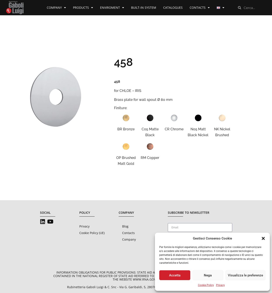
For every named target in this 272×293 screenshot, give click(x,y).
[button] (263, 238)
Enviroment (112, 7)
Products (83, 7)
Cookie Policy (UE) (92, 233)
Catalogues (173, 7)
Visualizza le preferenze (245, 275)
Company (56, 7)
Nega (208, 275)
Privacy (220, 285)
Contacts (200, 7)
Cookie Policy (206, 285)
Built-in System (143, 7)
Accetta (174, 275)
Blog (125, 226)
